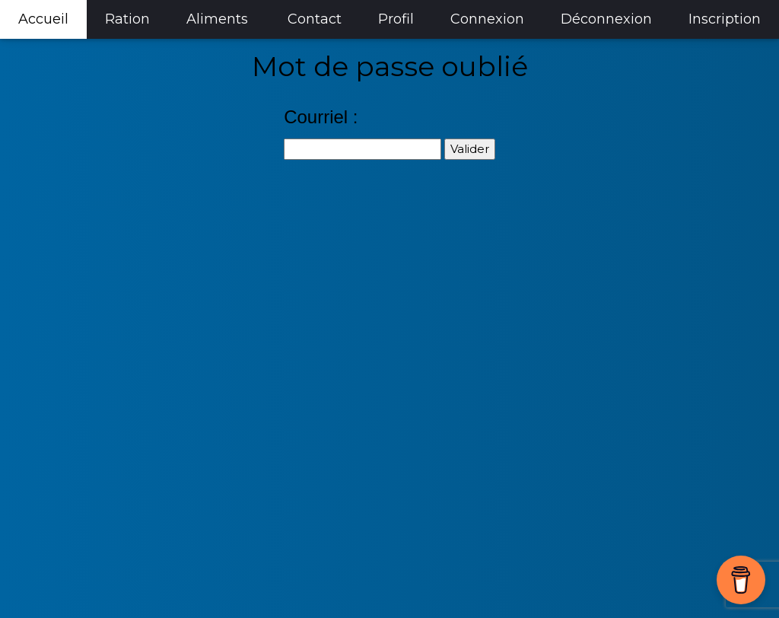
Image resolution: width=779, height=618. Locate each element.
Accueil (43, 19)
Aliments (217, 19)
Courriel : (321, 117)
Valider (469, 149)
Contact (315, 19)
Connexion (487, 19)
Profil (396, 19)
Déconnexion (606, 19)
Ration (127, 19)
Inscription (724, 19)
